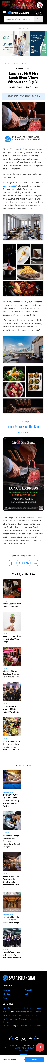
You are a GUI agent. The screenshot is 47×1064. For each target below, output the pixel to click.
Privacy (5, 998)
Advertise (6, 994)
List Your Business (10, 1019)
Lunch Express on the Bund (23, 426)
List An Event (8, 1008)
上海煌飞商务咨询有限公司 (24, 1048)
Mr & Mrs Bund (20, 149)
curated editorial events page (29, 1008)
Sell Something (8, 1015)
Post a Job (7, 1012)
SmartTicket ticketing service (31, 1026)
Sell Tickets (7, 1026)
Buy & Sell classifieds (30, 1015)
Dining (23, 63)
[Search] (38, 19)
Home (7, 63)
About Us (6, 990)
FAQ (26, 994)
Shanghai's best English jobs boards (27, 1012)
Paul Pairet (21, 155)
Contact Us (28, 990)
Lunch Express (9, 186)
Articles (15, 63)
